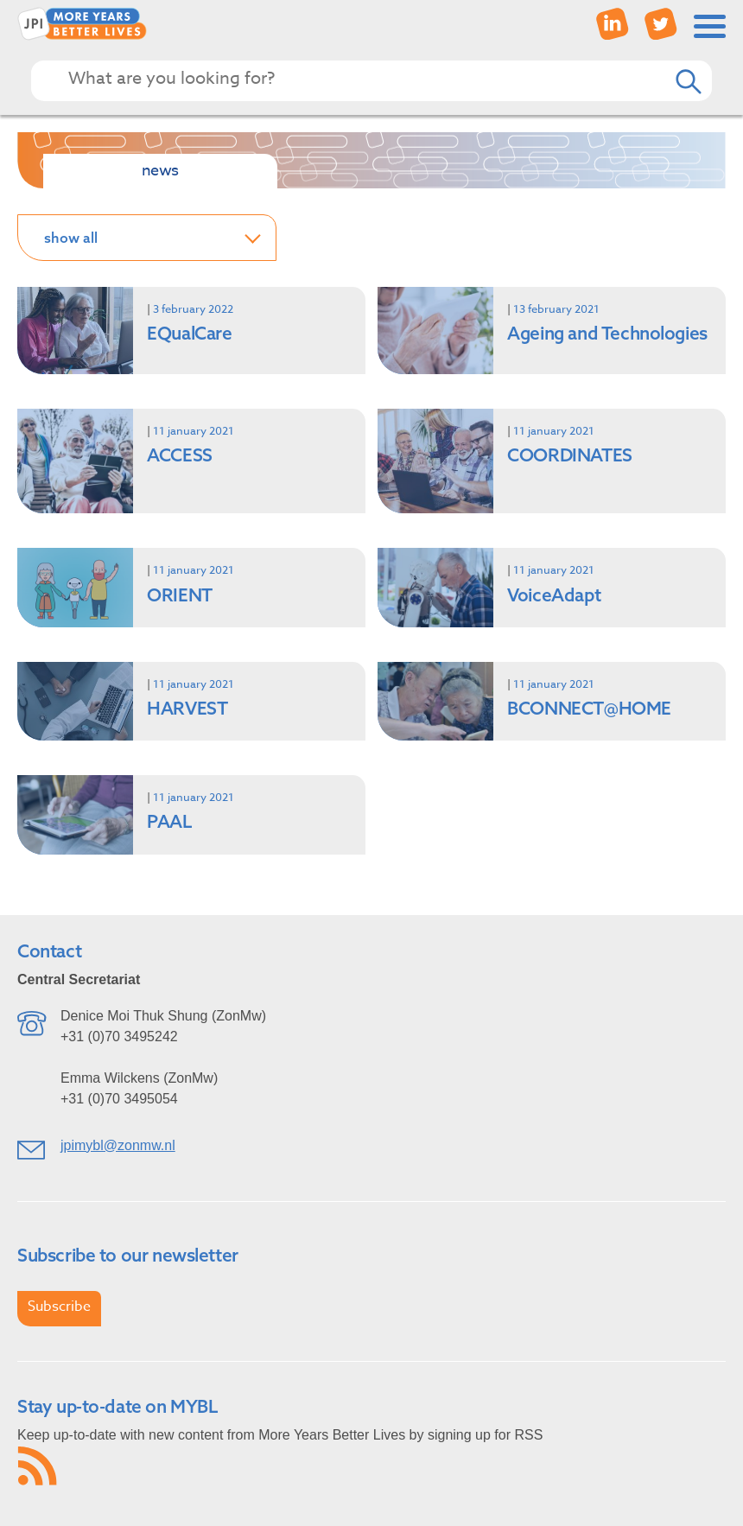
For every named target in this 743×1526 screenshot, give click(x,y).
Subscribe (59, 1306)
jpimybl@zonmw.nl (117, 1145)
